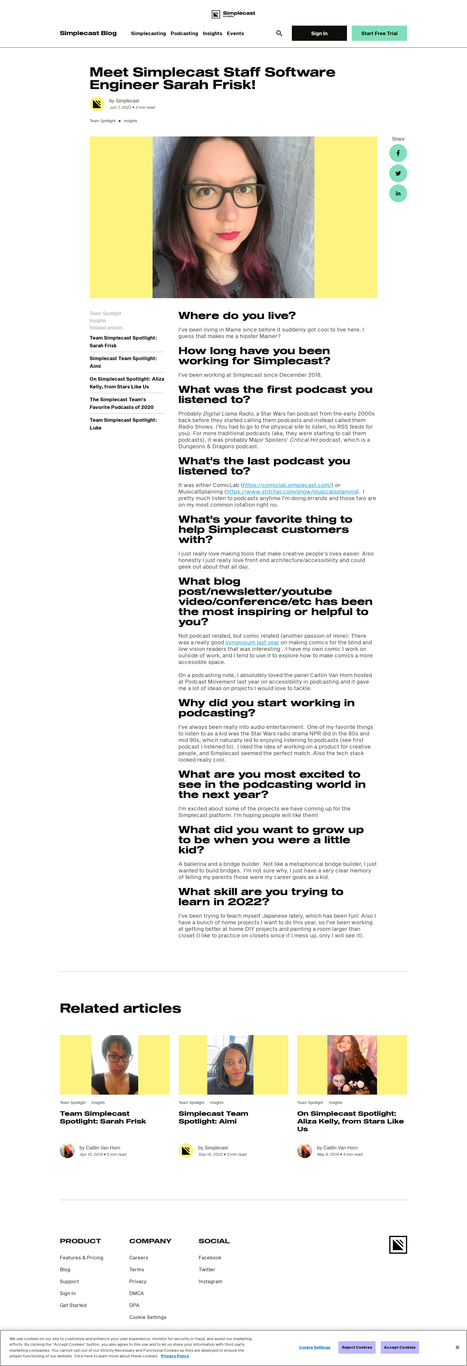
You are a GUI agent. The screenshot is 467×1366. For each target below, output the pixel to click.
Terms (136, 1269)
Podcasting (184, 33)
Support (69, 1281)
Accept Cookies (400, 1347)
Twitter (207, 1269)
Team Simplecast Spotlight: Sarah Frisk (103, 1117)
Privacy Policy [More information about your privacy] (175, 1355)
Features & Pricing (81, 1257)
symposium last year (252, 642)
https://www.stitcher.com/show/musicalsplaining (291, 491)
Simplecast (127, 100)
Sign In (319, 33)
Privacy (138, 1281)
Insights (212, 33)
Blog (65, 1269)
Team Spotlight (102, 121)
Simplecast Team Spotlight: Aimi (213, 1117)
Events (235, 33)
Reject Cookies (357, 1347)
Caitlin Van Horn (103, 1147)
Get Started (73, 1305)
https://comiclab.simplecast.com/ (287, 485)
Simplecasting (148, 33)
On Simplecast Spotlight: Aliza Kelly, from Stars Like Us (350, 1120)
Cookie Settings (147, 1317)
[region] (233, 1348)
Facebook (210, 1257)
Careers (138, 1257)
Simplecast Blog (88, 32)
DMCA (136, 1293)
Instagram (210, 1281)
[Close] (457, 1347)
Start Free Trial (379, 33)
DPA (134, 1305)
